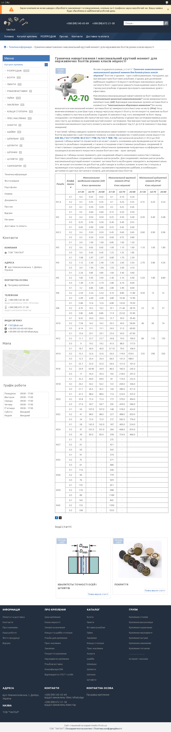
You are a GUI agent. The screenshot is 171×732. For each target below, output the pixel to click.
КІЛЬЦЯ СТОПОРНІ (17, 111)
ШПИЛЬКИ (12, 138)
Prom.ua (102, 725)
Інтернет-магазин (138, 659)
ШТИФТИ (12, 159)
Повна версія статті (98, 594)
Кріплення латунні (138, 638)
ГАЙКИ (10, 98)
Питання (9, 219)
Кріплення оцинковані (140, 627)
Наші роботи (10, 632)
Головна (9, 36)
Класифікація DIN (54, 669)
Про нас (64, 36)
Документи (11, 200)
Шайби (90, 659)
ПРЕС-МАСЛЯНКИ (16, 118)
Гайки (90, 632)
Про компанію (10, 627)
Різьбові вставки (54, 664)
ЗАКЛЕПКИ (13, 104)
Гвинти (90, 622)
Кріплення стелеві (138, 617)
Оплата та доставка (14, 617)
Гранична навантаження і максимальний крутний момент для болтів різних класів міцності (128, 72)
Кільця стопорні (95, 643)
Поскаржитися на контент (79, 728)
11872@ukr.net (15, 325)
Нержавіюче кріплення (57, 659)
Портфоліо (11, 187)
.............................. (137, 653)
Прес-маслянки (53, 643)
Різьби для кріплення (56, 638)
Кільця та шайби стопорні (58, 632)
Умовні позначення (55, 627)
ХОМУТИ (12, 125)
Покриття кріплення (55, 653)
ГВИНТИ (11, 84)
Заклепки (49, 648)
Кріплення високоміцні (141, 622)
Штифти (91, 679)
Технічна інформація (20, 47)
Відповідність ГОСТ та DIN (59, 674)
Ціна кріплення (52, 617)
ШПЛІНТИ (12, 145)
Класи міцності (52, 622)
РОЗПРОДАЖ (48, 36)
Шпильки (91, 664)
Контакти (77, 36)
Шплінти (91, 669)
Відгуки (8, 213)
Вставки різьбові (96, 627)
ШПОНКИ (12, 152)
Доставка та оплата (97, 36)
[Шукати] (165, 23)
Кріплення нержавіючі (140, 632)
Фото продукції (11, 638)
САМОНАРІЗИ (14, 166)
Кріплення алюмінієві (140, 643)
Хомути (91, 653)
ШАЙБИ (11, 132)
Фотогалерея (12, 181)
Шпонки (91, 674)
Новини (8, 193)
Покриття (121, 584)
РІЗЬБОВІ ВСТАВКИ (17, 91)
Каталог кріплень (27, 36)
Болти (90, 617)
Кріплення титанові (139, 648)
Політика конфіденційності (108, 728)
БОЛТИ (11, 77)
